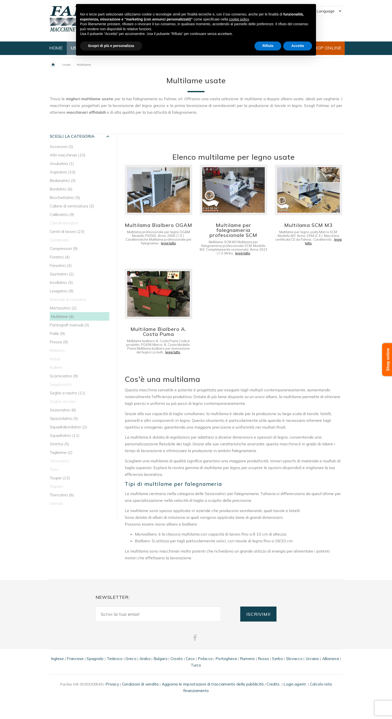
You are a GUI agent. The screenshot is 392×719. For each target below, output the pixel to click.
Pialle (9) (57, 333)
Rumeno (247, 658)
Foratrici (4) (60, 256)
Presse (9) (59, 341)
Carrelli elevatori (64, 222)
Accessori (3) (61, 146)
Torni (54, 469)
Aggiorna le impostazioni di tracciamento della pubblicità (213, 684)
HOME (56, 48)
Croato (176, 658)
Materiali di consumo (68, 299)
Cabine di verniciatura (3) (72, 205)
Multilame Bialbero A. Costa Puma (158, 331)
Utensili (56, 503)
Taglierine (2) (61, 452)
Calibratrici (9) (62, 214)
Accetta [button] (297, 46)
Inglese (57, 658)
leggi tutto (168, 243)
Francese (75, 658)
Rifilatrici (57, 350)
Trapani (56, 486)
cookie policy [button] (239, 19)
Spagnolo (95, 658)
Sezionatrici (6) (63, 409)
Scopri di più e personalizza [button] (111, 46)
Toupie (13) (60, 477)
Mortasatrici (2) (63, 307)
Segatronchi (60, 384)
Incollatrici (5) (61, 282)
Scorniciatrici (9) (64, 375)
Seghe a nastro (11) (68, 392)
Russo (263, 658)
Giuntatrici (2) (62, 273)
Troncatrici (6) (62, 494)
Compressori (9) (64, 248)
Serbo (277, 658)
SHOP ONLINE (326, 48)
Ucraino (312, 658)
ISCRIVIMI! (258, 614)
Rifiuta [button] (268, 46)
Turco (196, 665)
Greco (131, 658)
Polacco (205, 658)
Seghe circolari (63, 401)
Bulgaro (161, 658)
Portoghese (226, 658)
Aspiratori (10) (63, 171)
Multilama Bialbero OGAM (158, 225)
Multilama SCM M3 (308, 225)
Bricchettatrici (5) (65, 197)
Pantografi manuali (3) (69, 324)
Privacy (112, 684)
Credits (273, 684)
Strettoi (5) (59, 443)
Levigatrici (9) (62, 290)
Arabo (145, 658)
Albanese (330, 658)
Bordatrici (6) (61, 188)
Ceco (190, 658)
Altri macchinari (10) (68, 154)
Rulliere (56, 367)
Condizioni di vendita (140, 684)
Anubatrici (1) (62, 163)
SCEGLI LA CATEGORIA (72, 136)
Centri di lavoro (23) (67, 231)
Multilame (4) (62, 316)
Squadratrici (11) (65, 435)
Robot (55, 358)
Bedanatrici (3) (63, 180)
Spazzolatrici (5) (64, 418)
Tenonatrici (59, 460)
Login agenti (295, 684)
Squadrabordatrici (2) (68, 426)
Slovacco (294, 658)
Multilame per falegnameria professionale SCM (233, 230)
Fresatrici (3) (61, 265)
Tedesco (115, 658)
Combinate (59, 239)
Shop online (388, 359)
